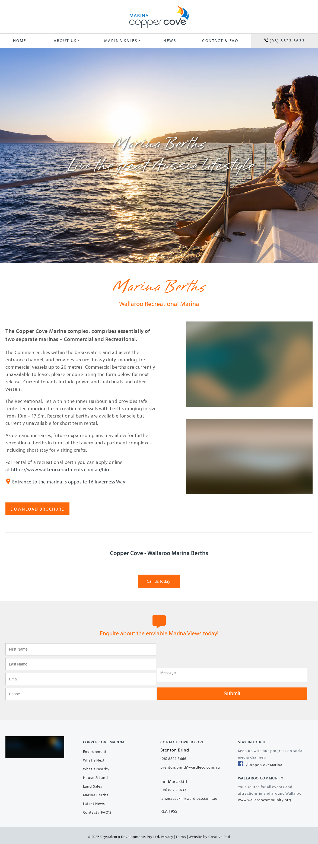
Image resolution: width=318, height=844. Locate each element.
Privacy (167, 836)
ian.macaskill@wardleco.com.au (188, 798)
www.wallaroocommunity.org (264, 799)
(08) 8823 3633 (284, 40)
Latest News (94, 803)
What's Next (94, 760)
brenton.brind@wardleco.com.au (190, 767)
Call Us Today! (159, 577)
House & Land (95, 777)
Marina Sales (121, 40)
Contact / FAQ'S (97, 812)
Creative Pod (219, 836)
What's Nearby (96, 768)
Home (19, 40)
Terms (181, 836)
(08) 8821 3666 (173, 758)
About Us (65, 40)
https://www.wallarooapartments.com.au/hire (61, 469)
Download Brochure (32, 505)
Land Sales (92, 786)
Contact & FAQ (220, 40)
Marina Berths (96, 794)
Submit (232, 693)
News (169, 40)
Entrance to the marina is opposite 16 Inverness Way (68, 482)
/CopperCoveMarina (260, 764)
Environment (95, 751)
